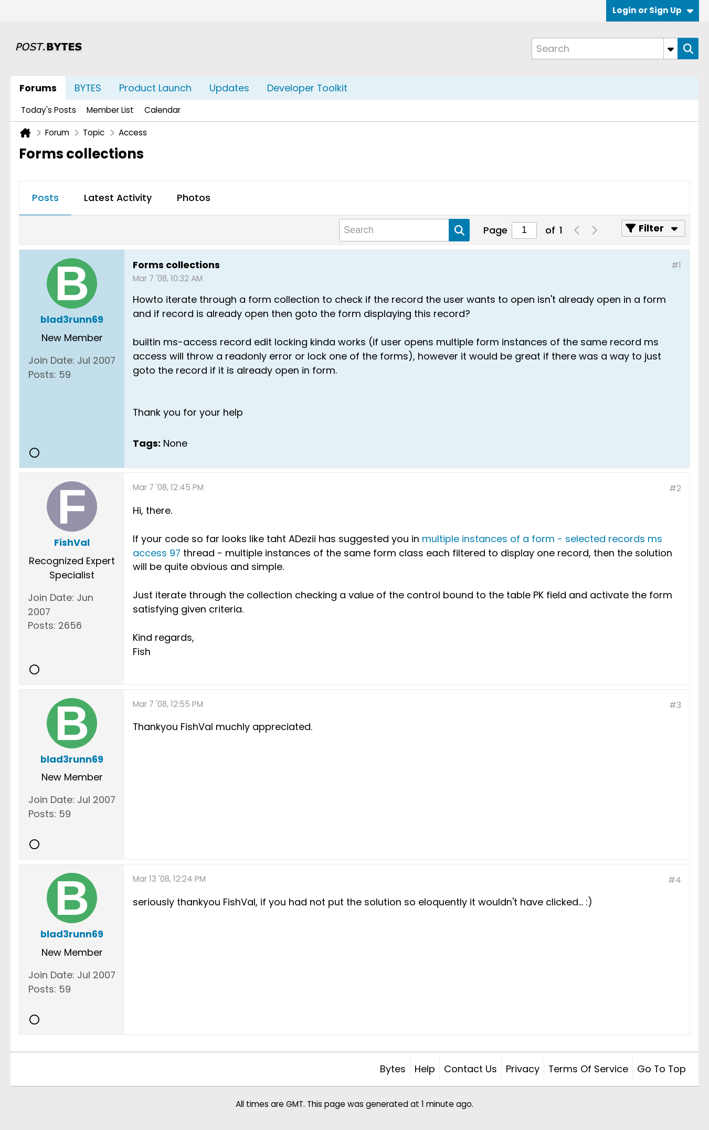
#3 (675, 705)
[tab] (45, 198)
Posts (45, 197)
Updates (229, 87)
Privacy (522, 1068)
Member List (110, 109)
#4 (674, 879)
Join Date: (51, 360)
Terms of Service (588, 1068)
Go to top (661, 1068)
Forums (38, 87)
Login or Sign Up (652, 10)
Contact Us (470, 1068)
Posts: (42, 374)
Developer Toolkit (307, 87)
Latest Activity (118, 197)
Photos (193, 197)
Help (425, 1068)
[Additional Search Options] (670, 48)
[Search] (605, 48)
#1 (676, 265)
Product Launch (155, 87)
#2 (675, 488)
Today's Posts (48, 109)
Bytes (393, 1068)
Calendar (162, 109)
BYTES (88, 87)
